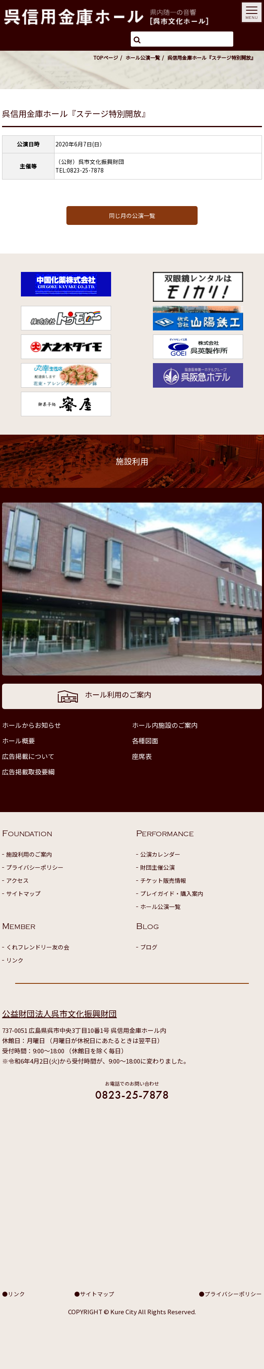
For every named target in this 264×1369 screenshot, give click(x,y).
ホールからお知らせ (31, 725)
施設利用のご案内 (29, 854)
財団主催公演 (157, 867)
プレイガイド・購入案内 (171, 893)
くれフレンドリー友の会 (37, 947)
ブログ (148, 947)
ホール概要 (18, 740)
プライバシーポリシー (35, 867)
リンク (14, 960)
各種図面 (145, 740)
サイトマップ (23, 893)
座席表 (142, 756)
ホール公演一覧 (142, 57)
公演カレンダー (160, 854)
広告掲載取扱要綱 (28, 772)
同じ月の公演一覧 (132, 215)
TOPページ (105, 57)
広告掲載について (28, 756)
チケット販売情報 (163, 880)
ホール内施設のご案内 (165, 725)
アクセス (17, 880)
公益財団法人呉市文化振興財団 (59, 1013)
